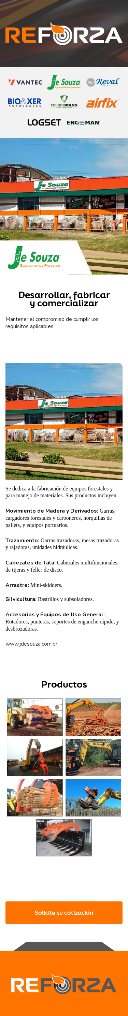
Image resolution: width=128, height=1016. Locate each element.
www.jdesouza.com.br (31, 644)
